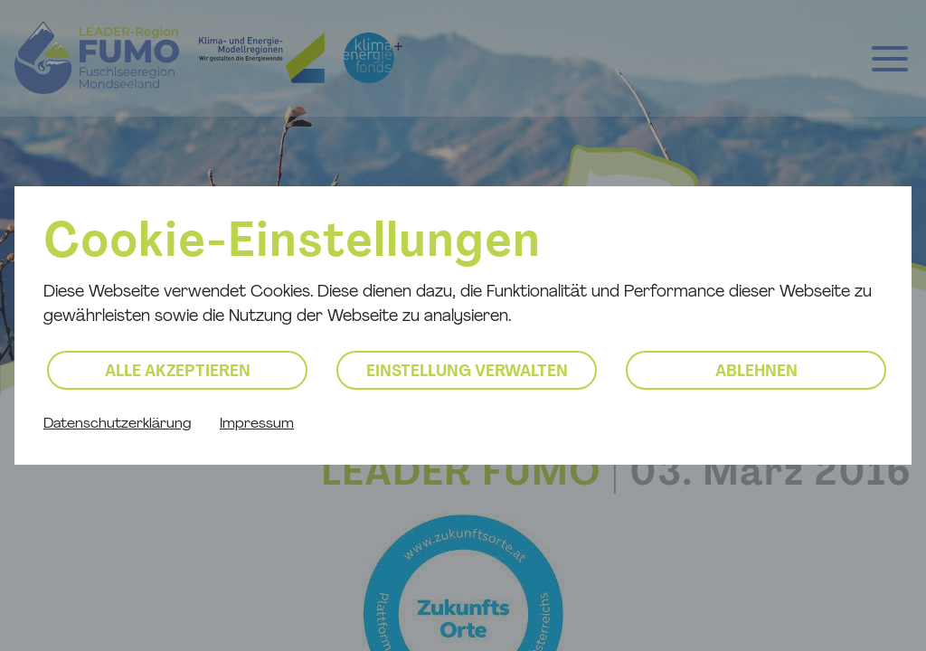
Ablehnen (756, 372)
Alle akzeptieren (177, 372)
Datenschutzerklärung (117, 424)
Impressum (257, 424)
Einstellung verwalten (467, 372)
